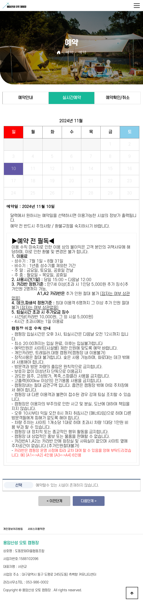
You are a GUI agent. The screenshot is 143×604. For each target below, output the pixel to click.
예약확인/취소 (118, 98)
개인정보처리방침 (13, 529)
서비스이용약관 (36, 529)
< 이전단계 (54, 501)
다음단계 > (88, 501)
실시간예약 (71, 98)
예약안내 (25, 98)
